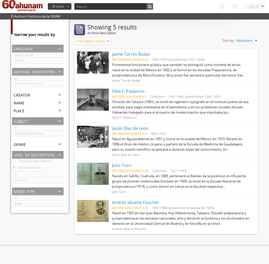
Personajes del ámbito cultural (33, 134)
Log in (253, 6)
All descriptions (27, 168)
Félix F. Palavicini (128, 91)
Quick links (234, 6)
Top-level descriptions (32, 162)
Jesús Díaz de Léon (130, 128)
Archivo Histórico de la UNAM (32, 85)
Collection (20, 181)
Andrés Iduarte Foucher (135, 202)
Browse (58, 6)
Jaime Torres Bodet (131, 54)
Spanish (19, 61)
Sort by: (229, 40)
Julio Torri (121, 165)
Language (221, 6)
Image (18, 204)
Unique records (23, 56)
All (15, 79)
